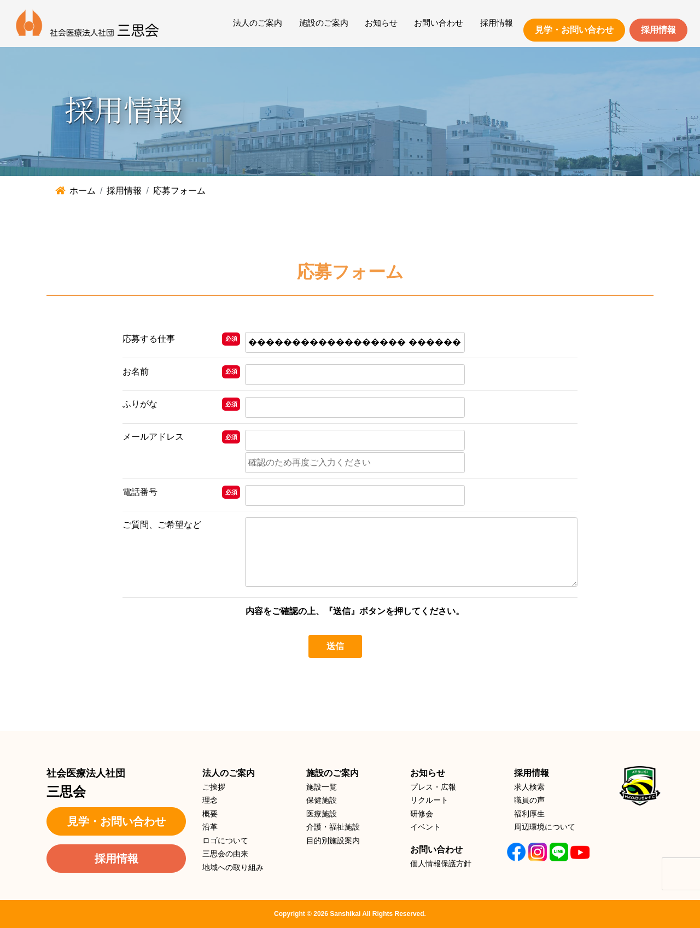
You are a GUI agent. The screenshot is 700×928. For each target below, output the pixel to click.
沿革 (210, 826)
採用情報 (496, 22)
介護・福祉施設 (333, 826)
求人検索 (529, 787)
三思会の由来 (225, 853)
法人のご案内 (257, 22)
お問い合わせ (438, 22)
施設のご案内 (323, 22)
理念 (210, 800)
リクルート (429, 800)
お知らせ (381, 22)
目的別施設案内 (333, 840)
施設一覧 (321, 787)
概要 (210, 813)
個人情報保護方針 (440, 863)
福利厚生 (529, 813)
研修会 (421, 813)
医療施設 (321, 813)
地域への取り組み (233, 867)
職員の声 (529, 800)
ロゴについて (225, 840)
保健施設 (321, 800)
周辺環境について (544, 826)
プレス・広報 (433, 787)
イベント (425, 826)
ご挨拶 (213, 787)
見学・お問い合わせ (574, 29)
